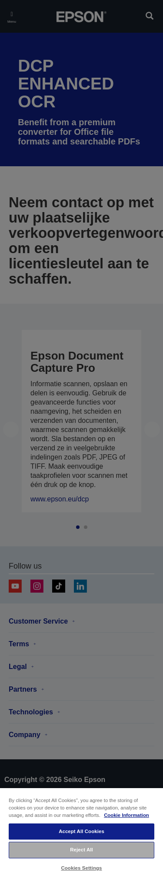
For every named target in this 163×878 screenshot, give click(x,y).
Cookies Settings (81, 868)
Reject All (81, 849)
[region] (81, 832)
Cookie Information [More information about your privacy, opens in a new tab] (126, 815)
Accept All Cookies (81, 831)
